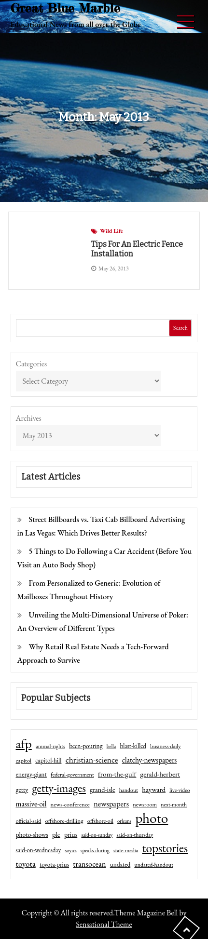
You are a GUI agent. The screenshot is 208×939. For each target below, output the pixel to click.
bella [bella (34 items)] (111, 746)
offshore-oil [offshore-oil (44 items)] (100, 821)
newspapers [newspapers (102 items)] (111, 803)
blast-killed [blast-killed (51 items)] (133, 746)
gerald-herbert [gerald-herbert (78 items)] (160, 774)
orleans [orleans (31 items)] (124, 821)
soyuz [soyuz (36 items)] (70, 850)
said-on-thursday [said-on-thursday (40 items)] (134, 835)
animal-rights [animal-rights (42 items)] (50, 746)
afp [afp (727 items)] (24, 744)
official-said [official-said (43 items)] (29, 821)
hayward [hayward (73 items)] (154, 789)
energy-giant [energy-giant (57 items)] (31, 774)
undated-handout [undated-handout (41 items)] (153, 865)
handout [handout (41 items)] (128, 790)
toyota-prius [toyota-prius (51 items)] (54, 864)
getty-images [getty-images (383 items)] (59, 788)
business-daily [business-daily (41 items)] (165, 746)
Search (180, 328)
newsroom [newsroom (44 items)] (145, 804)
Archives (29, 418)
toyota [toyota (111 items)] (26, 864)
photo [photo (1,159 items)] (151, 818)
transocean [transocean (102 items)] (89, 864)
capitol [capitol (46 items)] (24, 760)
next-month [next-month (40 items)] (174, 804)
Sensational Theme (104, 924)
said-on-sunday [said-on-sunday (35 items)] (96, 835)
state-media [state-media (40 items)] (125, 850)
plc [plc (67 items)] (56, 834)
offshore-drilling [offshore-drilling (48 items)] (64, 821)
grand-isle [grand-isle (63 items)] (102, 789)
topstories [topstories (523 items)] (165, 848)
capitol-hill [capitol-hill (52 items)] (48, 760)
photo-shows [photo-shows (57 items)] (32, 834)
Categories (31, 364)
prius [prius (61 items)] (70, 834)
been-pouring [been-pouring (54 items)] (85, 745)
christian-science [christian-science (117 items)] (92, 759)
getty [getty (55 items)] (22, 789)
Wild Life (111, 231)
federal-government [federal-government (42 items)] (72, 774)
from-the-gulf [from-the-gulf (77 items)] (117, 774)
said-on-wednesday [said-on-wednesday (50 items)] (38, 850)
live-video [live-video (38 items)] (179, 789)
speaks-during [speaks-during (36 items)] (95, 850)
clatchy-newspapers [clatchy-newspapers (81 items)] (149, 760)
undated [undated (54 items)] (120, 864)
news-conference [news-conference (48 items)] (70, 804)
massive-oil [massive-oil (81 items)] (31, 804)
